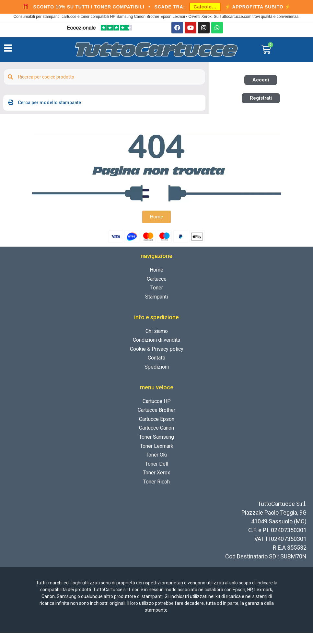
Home (156, 272)
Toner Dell (156, 466)
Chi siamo (156, 333)
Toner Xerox (156, 475)
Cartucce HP (157, 403)
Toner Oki (156, 457)
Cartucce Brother (156, 412)
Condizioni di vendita (156, 342)
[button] (260, 82)
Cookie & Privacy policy (156, 351)
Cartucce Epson (156, 421)
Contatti (156, 360)
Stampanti (156, 299)
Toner (156, 290)
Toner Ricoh (156, 484)
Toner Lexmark (156, 448)
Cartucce (157, 281)
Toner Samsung (156, 439)
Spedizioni (157, 369)
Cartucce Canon (156, 430)
